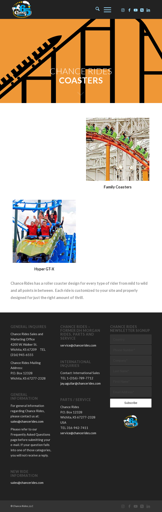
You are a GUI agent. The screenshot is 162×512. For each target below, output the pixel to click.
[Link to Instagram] (123, 9)
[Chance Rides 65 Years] (22, 9)
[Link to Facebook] (129, 9)
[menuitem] (95, 9)
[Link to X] (142, 9)
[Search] (95, 9)
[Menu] (105, 9)
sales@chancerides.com (27, 421)
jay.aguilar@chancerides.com (80, 383)
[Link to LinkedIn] (148, 9)
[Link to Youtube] (135, 9)
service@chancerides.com (78, 345)
